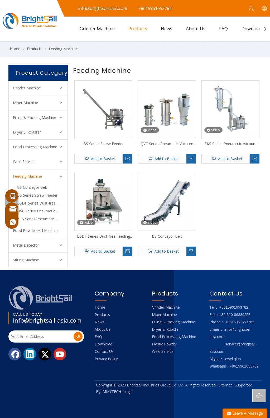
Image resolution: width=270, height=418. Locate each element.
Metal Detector (26, 245)
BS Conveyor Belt (32, 187)
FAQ (223, 29)
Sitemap (226, 385)
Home (100, 307)
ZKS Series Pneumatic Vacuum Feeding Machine (230, 143)
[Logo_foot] (40, 298)
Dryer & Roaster (27, 132)
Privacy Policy (106, 358)
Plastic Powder (164, 343)
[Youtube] (60, 354)
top (259, 395)
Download (252, 29)
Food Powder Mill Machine (36, 230)
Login (128, 391)
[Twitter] (44, 354)
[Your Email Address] (40, 336)
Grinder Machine (97, 29)
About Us (195, 29)
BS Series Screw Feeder (37, 195)
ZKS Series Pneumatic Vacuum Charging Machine (42, 218)
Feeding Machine (27, 176)
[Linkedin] (29, 354)
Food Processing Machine (35, 146)
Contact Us (104, 351)
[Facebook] (14, 354)
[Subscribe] (78, 336)
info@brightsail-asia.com (47, 320)
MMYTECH (112, 391)
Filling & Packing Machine (34, 117)
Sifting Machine (26, 259)
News (166, 29)
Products (137, 29)
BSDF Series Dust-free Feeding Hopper (42, 203)
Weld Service (24, 161)
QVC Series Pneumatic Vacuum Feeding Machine (42, 210)
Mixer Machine (25, 102)
